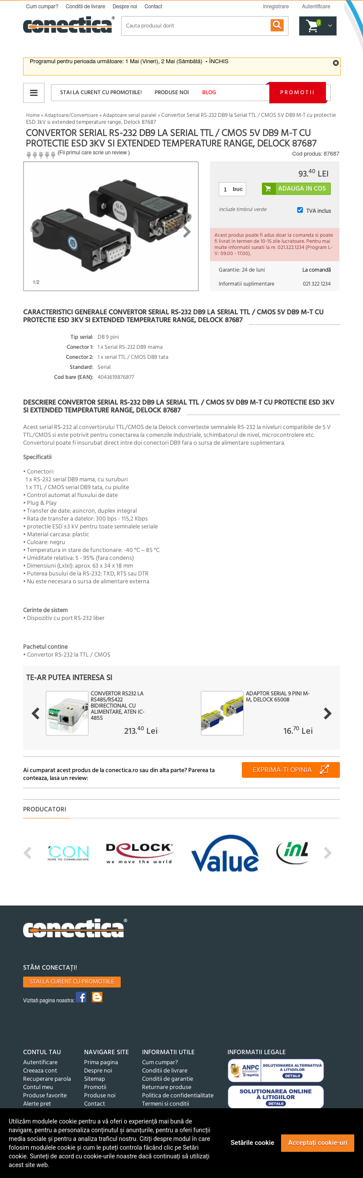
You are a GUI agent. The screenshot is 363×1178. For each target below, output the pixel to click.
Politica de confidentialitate (178, 1096)
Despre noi (124, 6)
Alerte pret (37, 1104)
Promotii (297, 92)
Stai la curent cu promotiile (72, 982)
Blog (209, 92)
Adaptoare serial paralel (129, 115)
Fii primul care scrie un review (93, 152)
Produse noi (172, 92)
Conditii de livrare (85, 6)
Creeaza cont (40, 1071)
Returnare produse (166, 1088)
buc (238, 189)
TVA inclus (318, 211)
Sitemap (94, 1079)
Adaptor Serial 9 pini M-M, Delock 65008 (277, 697)
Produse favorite (45, 1096)
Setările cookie (252, 1143)
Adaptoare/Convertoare (71, 115)
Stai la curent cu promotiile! (101, 92)
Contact (154, 6)
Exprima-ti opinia (282, 770)
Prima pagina (101, 1063)
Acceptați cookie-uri (317, 1143)
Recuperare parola (47, 1079)
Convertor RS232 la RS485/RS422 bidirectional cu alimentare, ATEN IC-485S (117, 706)
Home (33, 115)
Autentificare (40, 1063)
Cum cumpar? (42, 6)
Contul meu (38, 1088)
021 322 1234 (317, 284)
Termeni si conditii (165, 1104)
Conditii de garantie (167, 1079)
